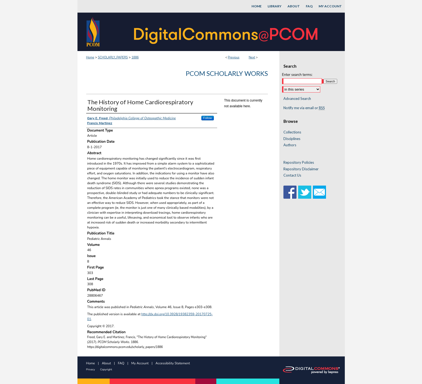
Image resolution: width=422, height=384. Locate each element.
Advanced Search (297, 98)
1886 (135, 57)
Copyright (106, 369)
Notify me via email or (304, 108)
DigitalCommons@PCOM (226, 32)
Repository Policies (298, 162)
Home (90, 57)
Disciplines (291, 139)
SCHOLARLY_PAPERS (113, 57)
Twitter (304, 192)
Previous (233, 57)
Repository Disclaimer (301, 169)
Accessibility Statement (172, 363)
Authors (289, 145)
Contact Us (292, 175)
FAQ (121, 363)
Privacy (90, 369)
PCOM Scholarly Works (227, 73)
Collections (292, 132)
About (106, 363)
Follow (207, 118)
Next (252, 57)
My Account (140, 363)
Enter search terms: (297, 74)
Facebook (290, 192)
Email (319, 192)
